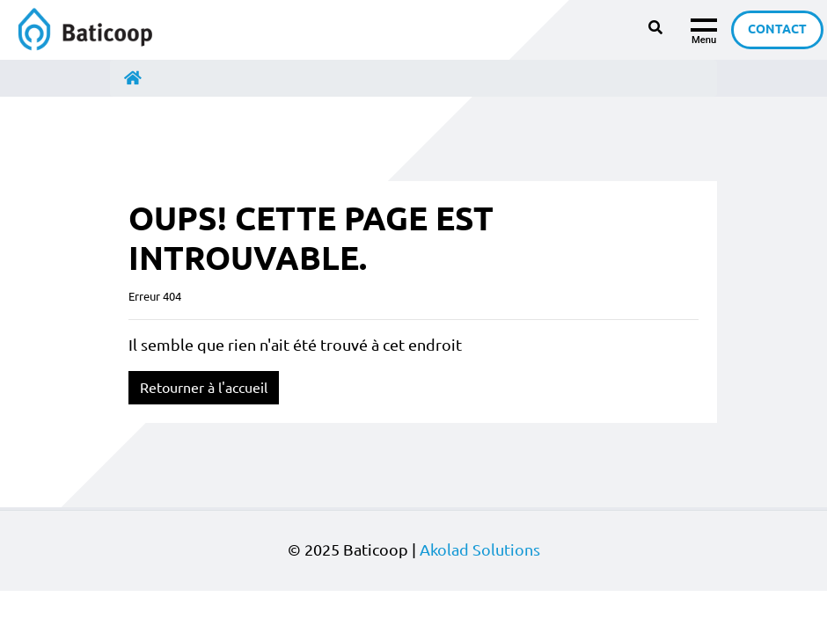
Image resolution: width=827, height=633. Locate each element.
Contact (777, 29)
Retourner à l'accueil (203, 388)
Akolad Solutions (480, 550)
